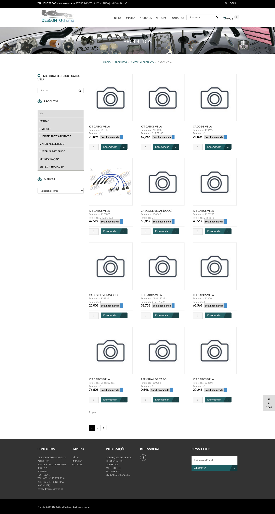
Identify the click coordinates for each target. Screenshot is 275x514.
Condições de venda (119, 457)
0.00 (268, 407)
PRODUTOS (145, 18)
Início (117, 18)
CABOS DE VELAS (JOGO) (156, 213)
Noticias (161, 18)
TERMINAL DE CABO (153, 381)
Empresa (130, 18)
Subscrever (216, 468)
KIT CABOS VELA (99, 126)
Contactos (177, 18)
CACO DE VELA (202, 126)
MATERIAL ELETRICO (142, 62)
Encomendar (115, 147)
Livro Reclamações (118, 475)
